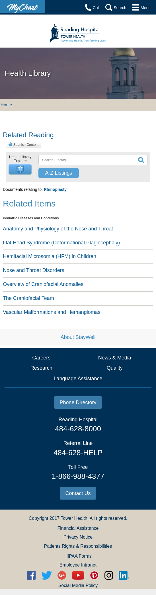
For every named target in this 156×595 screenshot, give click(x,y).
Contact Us (78, 493)
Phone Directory (77, 402)
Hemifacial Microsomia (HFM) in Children (49, 256)
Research (41, 368)
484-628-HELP (78, 452)
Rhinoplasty (55, 189)
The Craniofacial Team (28, 298)
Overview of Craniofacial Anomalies (43, 284)
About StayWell (78, 337)
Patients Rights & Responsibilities (78, 546)
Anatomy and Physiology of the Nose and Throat (58, 229)
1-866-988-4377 (78, 476)
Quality (115, 368)
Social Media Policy (78, 585)
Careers (41, 358)
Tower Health (74, 518)
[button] (20, 169)
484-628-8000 (78, 428)
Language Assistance (78, 378)
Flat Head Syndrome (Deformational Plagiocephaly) (61, 243)
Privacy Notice (78, 537)
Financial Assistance (78, 528)
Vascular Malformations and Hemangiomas (51, 312)
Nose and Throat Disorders (33, 270)
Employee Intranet (78, 565)
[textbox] (82, 160)
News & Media (114, 358)
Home (6, 104)
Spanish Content (26, 145)
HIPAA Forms (78, 556)
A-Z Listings (58, 173)
